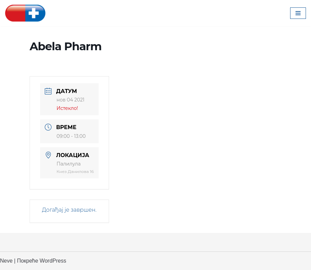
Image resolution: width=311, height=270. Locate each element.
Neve (6, 261)
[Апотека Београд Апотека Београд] (25, 13)
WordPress (53, 261)
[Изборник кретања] (298, 13)
